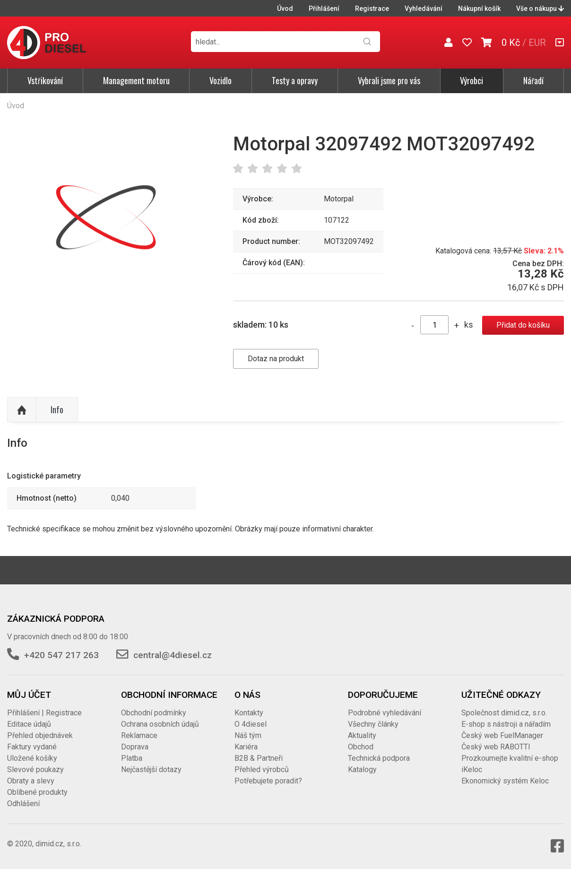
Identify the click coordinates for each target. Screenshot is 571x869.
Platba (131, 758)
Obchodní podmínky (153, 712)
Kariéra (246, 746)
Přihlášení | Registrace (44, 712)
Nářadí (533, 80)
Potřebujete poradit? (268, 780)
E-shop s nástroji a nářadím (506, 724)
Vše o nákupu (540, 8)
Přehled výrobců (261, 769)
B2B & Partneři (258, 758)
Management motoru (136, 80)
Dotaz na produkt (276, 358)
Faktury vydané (32, 746)
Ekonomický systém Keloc (505, 780)
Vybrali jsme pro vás (389, 80)
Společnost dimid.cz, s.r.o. (504, 712)
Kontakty (248, 712)
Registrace (372, 8)
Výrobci (471, 80)
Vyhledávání (423, 8)
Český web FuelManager (502, 735)
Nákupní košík (479, 8)
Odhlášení (23, 803)
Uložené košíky (32, 758)
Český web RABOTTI (495, 746)
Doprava (134, 746)
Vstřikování (45, 80)
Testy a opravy (295, 80)
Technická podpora (379, 758)
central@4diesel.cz (172, 655)
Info (57, 409)
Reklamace (139, 735)
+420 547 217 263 (61, 655)
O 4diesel (250, 724)
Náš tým (247, 735)
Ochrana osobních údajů (160, 724)
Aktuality (362, 735)
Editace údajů (29, 724)
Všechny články (373, 724)
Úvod (285, 8)
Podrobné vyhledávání (384, 712)
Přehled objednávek (40, 735)
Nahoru (22, 410)
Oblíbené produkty (37, 792)
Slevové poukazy (35, 769)
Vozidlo (220, 80)
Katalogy (362, 769)
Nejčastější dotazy (151, 769)
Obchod (360, 746)
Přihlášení (324, 8)
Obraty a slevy (30, 780)
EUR (537, 42)
